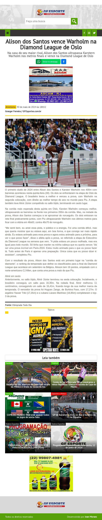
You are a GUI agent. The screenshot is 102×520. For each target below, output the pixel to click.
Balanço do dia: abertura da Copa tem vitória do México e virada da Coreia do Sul (28, 385)
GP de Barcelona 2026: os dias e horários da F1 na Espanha (74, 416)
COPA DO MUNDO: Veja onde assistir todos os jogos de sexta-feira (28, 416)
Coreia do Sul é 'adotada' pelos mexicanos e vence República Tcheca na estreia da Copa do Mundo (74, 384)
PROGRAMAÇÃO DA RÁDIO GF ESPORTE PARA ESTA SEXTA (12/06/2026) (28, 446)
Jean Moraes (91, 516)
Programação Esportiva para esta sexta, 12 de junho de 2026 (74, 446)
